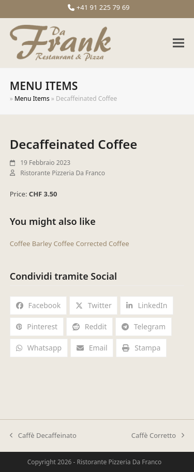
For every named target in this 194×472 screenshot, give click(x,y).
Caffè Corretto (157, 436)
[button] (178, 43)
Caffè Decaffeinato (43, 436)
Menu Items (32, 98)
